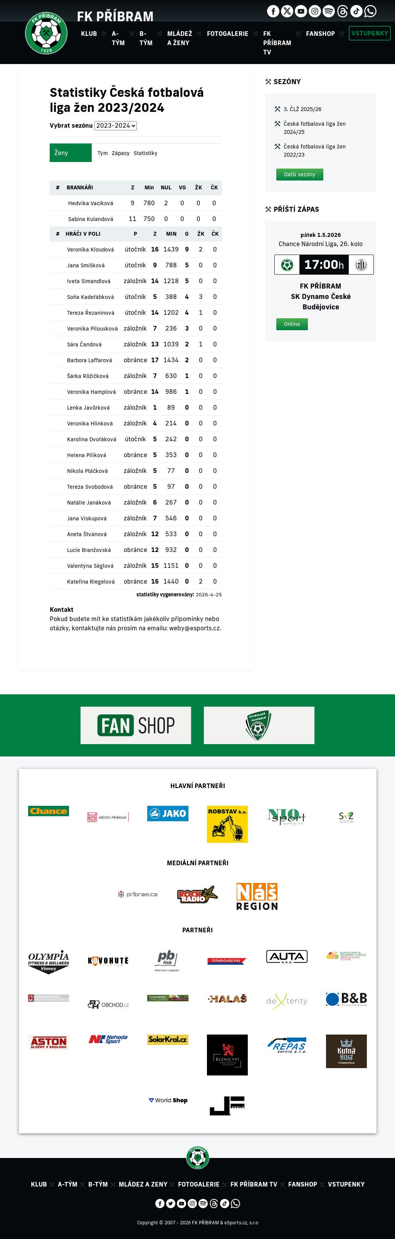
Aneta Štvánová (87, 534)
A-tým (67, 1184)
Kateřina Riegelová (91, 581)
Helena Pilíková (86, 455)
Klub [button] (89, 33)
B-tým (98, 1184)
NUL (166, 187)
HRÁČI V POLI (83, 233)
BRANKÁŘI (80, 187)
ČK (214, 187)
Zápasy (121, 153)
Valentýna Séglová (90, 565)
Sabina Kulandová (90, 219)
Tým (102, 153)
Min (149, 187)
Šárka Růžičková (88, 376)
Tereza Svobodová (90, 486)
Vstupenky (369, 33)
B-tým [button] (146, 38)
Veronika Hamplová (91, 391)
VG (182, 187)
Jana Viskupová (87, 518)
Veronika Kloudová (90, 249)
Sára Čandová (84, 344)
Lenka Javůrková (88, 407)
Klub (39, 1184)
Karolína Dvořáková (91, 439)
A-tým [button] (118, 38)
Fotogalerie (228, 33)
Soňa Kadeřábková (90, 297)
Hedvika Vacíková (90, 203)
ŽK (198, 187)
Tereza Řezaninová (90, 312)
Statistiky (146, 153)
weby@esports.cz (194, 628)
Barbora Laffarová (89, 360)
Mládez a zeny (143, 1184)
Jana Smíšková (86, 265)
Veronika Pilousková (92, 328)
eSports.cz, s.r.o (241, 1222)
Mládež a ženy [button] (179, 38)
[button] (299, 175)
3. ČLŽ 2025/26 (302, 109)
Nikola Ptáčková (87, 471)
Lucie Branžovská (89, 550)
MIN (171, 233)
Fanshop (320, 33)
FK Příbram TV (277, 43)
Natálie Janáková (89, 502)
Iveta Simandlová (89, 281)
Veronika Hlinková (90, 423)
